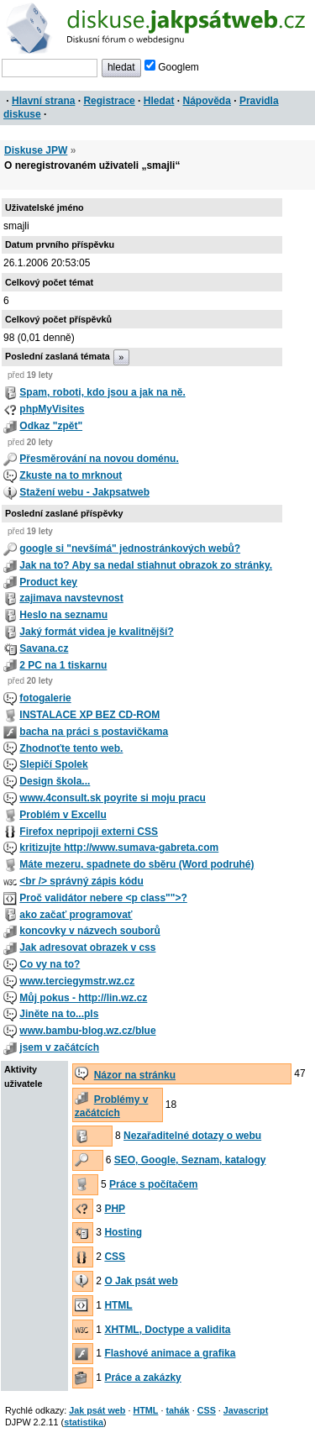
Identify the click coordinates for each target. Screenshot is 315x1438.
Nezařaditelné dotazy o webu (192, 1135)
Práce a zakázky (142, 1377)
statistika (83, 1422)
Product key (48, 582)
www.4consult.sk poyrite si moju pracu (112, 798)
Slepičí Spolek (53, 764)
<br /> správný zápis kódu (81, 881)
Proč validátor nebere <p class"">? (102, 898)
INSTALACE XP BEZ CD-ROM (89, 715)
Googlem (171, 67)
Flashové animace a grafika (169, 1353)
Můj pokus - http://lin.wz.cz (83, 998)
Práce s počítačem (153, 1184)
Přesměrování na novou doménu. (98, 458)
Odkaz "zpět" (50, 426)
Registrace (108, 101)
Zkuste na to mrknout (70, 475)
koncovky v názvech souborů (89, 931)
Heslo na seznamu (63, 615)
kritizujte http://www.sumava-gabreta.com (118, 847)
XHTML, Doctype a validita (167, 1330)
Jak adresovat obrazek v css (87, 947)
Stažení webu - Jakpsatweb (84, 492)
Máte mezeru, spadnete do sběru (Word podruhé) (136, 864)
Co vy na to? (49, 964)
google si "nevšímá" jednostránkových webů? (129, 548)
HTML (118, 1305)
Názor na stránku (135, 1075)
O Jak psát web (140, 1281)
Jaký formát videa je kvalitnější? (96, 632)
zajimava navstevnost (71, 598)
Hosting (123, 1232)
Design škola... (54, 781)
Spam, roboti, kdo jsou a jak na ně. (102, 392)
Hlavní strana (43, 101)
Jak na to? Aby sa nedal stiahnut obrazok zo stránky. (145, 565)
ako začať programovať (75, 915)
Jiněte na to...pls (58, 1014)
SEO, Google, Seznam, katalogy (190, 1160)
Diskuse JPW (35, 150)
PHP (114, 1209)
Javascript (245, 1410)
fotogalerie (45, 698)
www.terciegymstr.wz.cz (76, 981)
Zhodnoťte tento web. (71, 748)
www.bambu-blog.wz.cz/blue (87, 1031)
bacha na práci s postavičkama (93, 731)
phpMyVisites (51, 409)
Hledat (159, 101)
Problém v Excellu (62, 815)
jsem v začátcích (59, 1047)
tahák (177, 1410)
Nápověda (207, 101)
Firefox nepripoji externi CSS (88, 831)
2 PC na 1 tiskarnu (63, 665)
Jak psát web (97, 1410)
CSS (114, 1256)
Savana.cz (43, 648)
